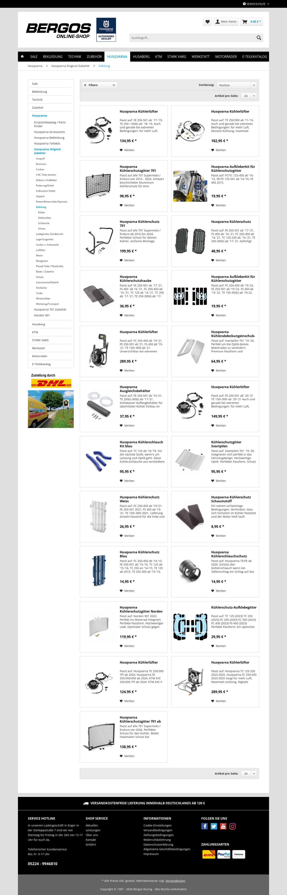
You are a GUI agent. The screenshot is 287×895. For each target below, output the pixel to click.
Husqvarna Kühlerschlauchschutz (229, 554)
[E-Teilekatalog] (255, 57)
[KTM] (158, 57)
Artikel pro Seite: (226, 96)
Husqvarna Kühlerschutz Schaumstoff (231, 499)
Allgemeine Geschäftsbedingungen (167, 849)
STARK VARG (40, 340)
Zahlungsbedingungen (159, 835)
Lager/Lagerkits (44, 239)
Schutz (41, 228)
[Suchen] (259, 38)
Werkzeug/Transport (47, 304)
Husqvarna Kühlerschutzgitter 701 (138, 169)
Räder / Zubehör (45, 271)
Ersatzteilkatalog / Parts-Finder (50, 124)
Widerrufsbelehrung (157, 840)
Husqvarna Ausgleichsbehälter (135, 389)
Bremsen (41, 164)
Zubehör (37, 107)
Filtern (91, 85)
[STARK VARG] (177, 57)
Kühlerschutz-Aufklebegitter (234, 607)
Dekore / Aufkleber (46, 180)
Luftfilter (40, 250)
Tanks (39, 293)
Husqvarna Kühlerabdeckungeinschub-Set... (233, 334)
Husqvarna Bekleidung (49, 138)
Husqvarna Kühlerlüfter (139, 111)
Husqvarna (39, 115)
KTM (35, 332)
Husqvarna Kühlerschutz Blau (139, 554)
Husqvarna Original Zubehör (47, 151)
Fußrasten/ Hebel (45, 191)
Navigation (42, 261)
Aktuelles (92, 825)
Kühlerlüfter (44, 217)
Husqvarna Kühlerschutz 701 (139, 224)
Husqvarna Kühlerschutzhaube (135, 279)
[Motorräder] (226, 57)
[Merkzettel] (207, 22)
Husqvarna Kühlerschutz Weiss (139, 499)
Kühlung (41, 207)
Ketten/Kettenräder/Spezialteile (53, 201)
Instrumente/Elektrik (47, 282)
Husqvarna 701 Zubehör (50, 309)
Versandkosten (175, 881)
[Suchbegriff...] (196, 38)
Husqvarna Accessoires (49, 132)
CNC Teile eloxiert (46, 174)
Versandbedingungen (158, 830)
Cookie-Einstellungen (158, 825)
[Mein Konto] (226, 22)
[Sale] (34, 57)
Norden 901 (42, 315)
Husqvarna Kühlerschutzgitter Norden (141, 609)
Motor (39, 255)
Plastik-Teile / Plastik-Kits (49, 266)
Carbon (40, 169)
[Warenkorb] (251, 22)
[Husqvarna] (117, 57)
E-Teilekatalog (41, 364)
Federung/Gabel (45, 185)
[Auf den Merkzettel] (127, 150)
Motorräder (39, 356)
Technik (37, 99)
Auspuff (40, 158)
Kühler (41, 212)
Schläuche (43, 223)
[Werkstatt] (200, 57)
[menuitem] (196, 39)
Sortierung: (206, 85)
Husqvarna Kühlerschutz (231, 222)
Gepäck (40, 196)
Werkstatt (38, 348)
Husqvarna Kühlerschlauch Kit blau (141, 444)
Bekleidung (39, 91)
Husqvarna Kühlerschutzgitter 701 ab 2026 (140, 719)
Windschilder (43, 298)
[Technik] (74, 57)
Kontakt (91, 840)
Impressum (151, 854)
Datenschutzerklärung (158, 844)
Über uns (92, 835)
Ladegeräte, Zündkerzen (49, 234)
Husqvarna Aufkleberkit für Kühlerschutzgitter (233, 169)
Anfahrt (91, 844)
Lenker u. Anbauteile (47, 244)
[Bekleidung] (52, 57)
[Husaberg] (141, 57)
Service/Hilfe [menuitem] (254, 4)
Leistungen (93, 830)
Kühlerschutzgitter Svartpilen (226, 444)
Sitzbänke (41, 287)
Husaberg (38, 324)
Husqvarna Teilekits (47, 143)
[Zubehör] (94, 57)
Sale (35, 84)
